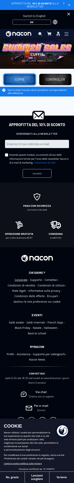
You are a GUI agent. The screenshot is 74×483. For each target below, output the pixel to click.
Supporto (36, 280)
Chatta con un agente (41, 396)
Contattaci (51, 280)
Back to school (37, 333)
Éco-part (52, 296)
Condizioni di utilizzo (51, 285)
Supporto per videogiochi (49, 354)
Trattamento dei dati (45, 162)
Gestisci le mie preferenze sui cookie (37, 301)
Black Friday (22, 328)
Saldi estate (16, 322)
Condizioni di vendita (21, 285)
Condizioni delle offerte (29, 296)
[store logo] (18, 33)
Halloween (50, 328)
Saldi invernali (36, 322)
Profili (10, 354)
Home (7, 44)
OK (31, 22)
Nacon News (37, 359)
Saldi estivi (24, 44)
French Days (55, 322)
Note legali (19, 291)
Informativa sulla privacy (44, 291)
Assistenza (23, 354)
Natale (37, 328)
